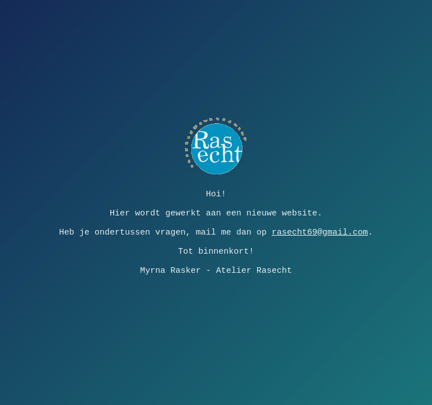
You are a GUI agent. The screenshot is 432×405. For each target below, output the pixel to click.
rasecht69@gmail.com (320, 232)
